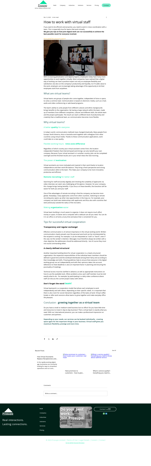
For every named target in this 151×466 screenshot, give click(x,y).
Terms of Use (72, 440)
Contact (102, 440)
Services (42, 426)
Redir (41, 409)
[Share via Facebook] (44, 339)
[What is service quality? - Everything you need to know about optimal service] (103, 361)
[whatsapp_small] (104, 413)
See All (114, 350)
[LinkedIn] (106, 413)
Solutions (43, 422)
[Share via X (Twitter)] (49, 339)
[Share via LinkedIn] (53, 339)
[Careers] (71, 424)
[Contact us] (105, 409)
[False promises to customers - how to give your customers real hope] (75, 361)
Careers (94, 440)
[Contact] (106, 5)
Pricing (42, 430)
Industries (43, 417)
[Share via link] (57, 339)
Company (43, 413)
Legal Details (84, 440)
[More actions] (106, 17)
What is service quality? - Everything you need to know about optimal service (103, 372)
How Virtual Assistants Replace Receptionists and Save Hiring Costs (46, 358)
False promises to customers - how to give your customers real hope (74, 372)
